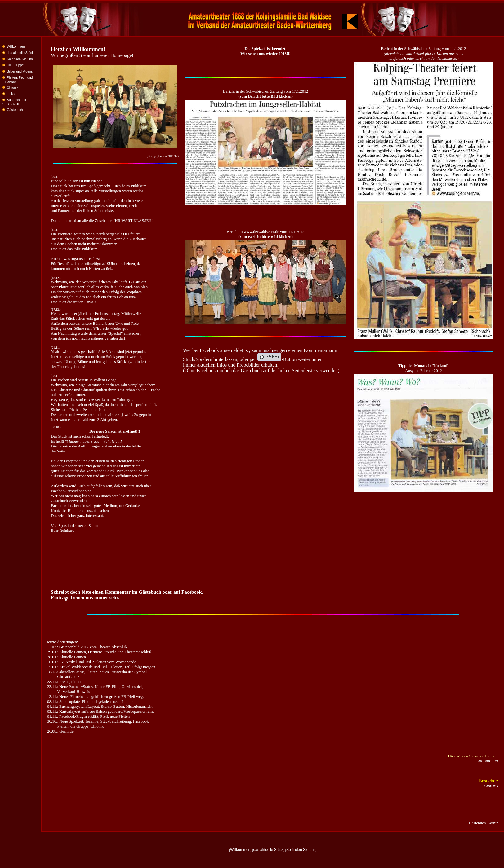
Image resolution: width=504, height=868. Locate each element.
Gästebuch (15, 110)
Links (11, 93)
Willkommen (16, 46)
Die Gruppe (15, 65)
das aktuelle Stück (20, 53)
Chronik (12, 87)
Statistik (491, 786)
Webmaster (487, 761)
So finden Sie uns (20, 59)
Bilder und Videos (20, 71)
